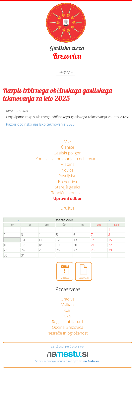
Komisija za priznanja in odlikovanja (67, 158)
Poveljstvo (67, 175)
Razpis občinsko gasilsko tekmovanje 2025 (40, 124)
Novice (67, 170)
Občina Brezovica (67, 327)
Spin (68, 310)
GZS (67, 316)
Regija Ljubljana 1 (67, 321)
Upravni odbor (67, 198)
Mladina (67, 164)
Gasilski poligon (67, 153)
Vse (67, 141)
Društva (68, 208)
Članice (67, 147)
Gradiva (68, 299)
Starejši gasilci (67, 187)
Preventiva (67, 181)
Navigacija (65, 72)
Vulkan (67, 304)
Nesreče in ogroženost (67, 333)
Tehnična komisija (67, 192)
